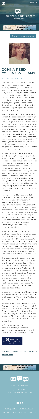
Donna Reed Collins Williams (18, 71)
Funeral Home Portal (19, 385)
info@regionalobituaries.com (19, 392)
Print (14, 36)
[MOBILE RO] (19, 27)
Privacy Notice (11, 409)
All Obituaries (7, 355)
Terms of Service (26, 409)
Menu (33, 2)
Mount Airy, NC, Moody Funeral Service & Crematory (19, 351)
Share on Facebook (27, 36)
